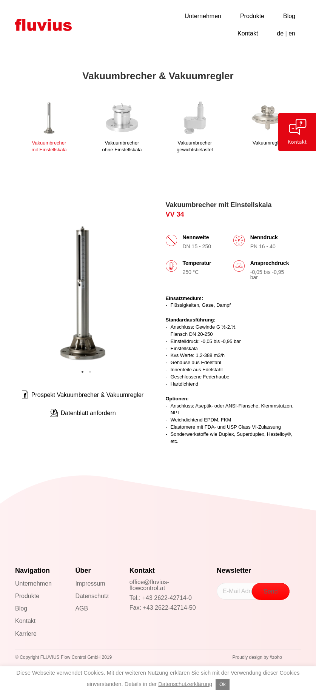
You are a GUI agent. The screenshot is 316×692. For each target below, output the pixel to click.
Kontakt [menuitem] (25, 621)
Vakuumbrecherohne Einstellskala (122, 146)
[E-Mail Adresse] (241, 591)
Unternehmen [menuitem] (33, 583)
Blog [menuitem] (21, 608)
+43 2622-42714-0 (167, 598)
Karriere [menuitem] (26, 633)
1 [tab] (82, 372)
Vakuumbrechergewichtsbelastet (195, 146)
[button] (82, 413)
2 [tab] (90, 372)
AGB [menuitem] (81, 608)
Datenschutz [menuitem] (92, 596)
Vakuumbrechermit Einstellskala (48, 146)
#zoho (276, 657)
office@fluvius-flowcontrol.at (149, 585)
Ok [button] (222, 684)
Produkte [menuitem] (27, 596)
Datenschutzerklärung (185, 684)
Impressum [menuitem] (90, 583)
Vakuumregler (268, 143)
